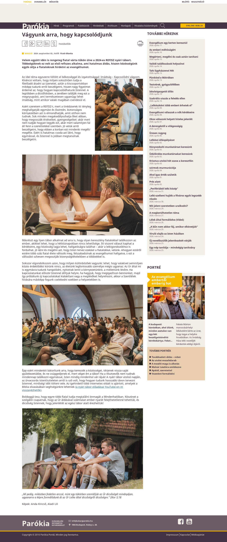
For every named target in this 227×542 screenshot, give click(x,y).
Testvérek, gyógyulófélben (164, 84)
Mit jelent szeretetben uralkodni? (168, 205)
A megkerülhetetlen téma (164, 212)
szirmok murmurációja (162, 167)
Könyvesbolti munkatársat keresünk (170, 147)
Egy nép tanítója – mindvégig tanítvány (172, 247)
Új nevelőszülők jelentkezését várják (170, 240)
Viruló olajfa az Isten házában (166, 233)
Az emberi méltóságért (162, 49)
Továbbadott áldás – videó (166, 357)
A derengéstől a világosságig (165, 126)
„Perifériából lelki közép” (163, 188)
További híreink (162, 33)
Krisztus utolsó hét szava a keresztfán (171, 160)
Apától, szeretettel (162, 370)
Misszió (28, 53)
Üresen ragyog (157, 133)
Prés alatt (155, 181)
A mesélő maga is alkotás (165, 363)
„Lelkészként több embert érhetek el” (170, 105)
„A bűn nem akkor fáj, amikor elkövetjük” (173, 226)
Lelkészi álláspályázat (162, 140)
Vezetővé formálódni (163, 373)
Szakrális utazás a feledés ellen (167, 98)
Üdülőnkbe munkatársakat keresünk (171, 153)
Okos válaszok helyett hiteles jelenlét (171, 119)
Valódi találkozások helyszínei (166, 63)
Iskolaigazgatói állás (161, 91)
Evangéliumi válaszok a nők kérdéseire (171, 112)
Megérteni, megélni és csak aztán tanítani (173, 56)
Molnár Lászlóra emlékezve (166, 367)
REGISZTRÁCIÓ (197, 2)
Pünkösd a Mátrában (161, 77)
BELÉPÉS (185, 2)
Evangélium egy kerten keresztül (168, 42)
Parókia (35, 26)
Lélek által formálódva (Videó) (166, 219)
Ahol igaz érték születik (162, 174)
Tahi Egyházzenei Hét (161, 70)
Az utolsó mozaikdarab (164, 360)
